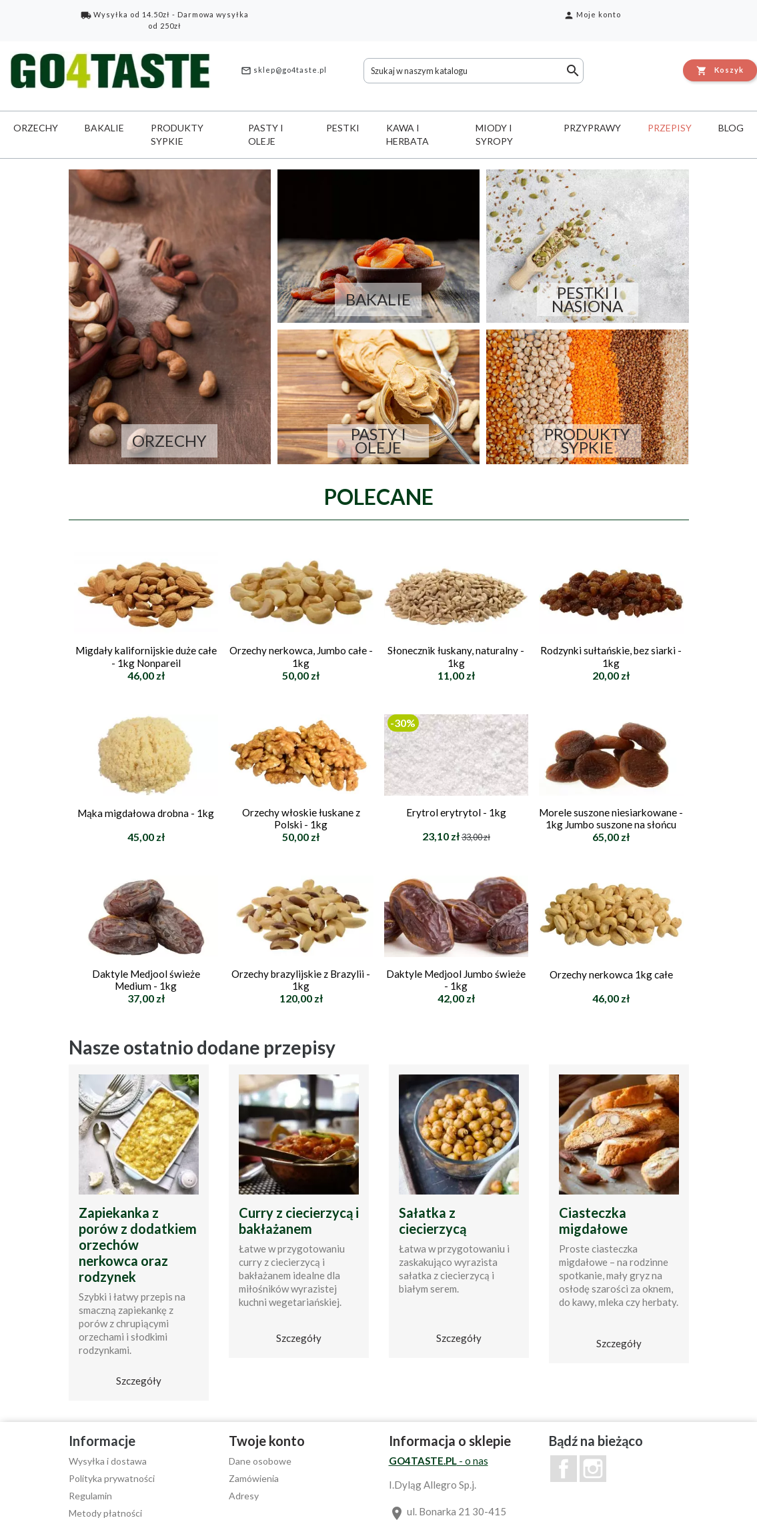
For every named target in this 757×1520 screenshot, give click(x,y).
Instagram (593, 1468)
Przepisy (670, 127)
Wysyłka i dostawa (108, 1461)
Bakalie (104, 127)
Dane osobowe (260, 1461)
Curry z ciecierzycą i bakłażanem (299, 1221)
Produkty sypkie (177, 134)
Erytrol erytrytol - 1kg (456, 812)
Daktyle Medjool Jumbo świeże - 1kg (456, 980)
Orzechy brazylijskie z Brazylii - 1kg (300, 980)
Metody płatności (105, 1513)
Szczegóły (138, 1381)
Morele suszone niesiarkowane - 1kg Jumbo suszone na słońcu (611, 818)
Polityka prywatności (112, 1478)
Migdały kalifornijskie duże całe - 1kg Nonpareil (146, 656)
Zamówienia (254, 1478)
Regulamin (90, 1495)
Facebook (563, 1468)
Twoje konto (267, 1441)
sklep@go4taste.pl (284, 70)
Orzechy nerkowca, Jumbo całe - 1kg (301, 656)
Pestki (342, 127)
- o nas (438, 1461)
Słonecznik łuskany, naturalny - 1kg (456, 656)
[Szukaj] (473, 70)
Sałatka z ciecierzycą (432, 1221)
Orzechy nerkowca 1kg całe (611, 974)
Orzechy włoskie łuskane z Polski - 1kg (301, 818)
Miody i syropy (494, 134)
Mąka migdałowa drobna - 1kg (145, 813)
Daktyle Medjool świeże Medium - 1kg (146, 980)
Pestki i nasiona (587, 299)
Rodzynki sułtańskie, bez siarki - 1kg (611, 656)
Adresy (244, 1495)
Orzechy (35, 127)
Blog (731, 127)
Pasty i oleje (265, 134)
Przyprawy (592, 127)
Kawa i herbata (407, 134)
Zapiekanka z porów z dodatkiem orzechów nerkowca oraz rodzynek (138, 1245)
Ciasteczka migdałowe (593, 1221)
